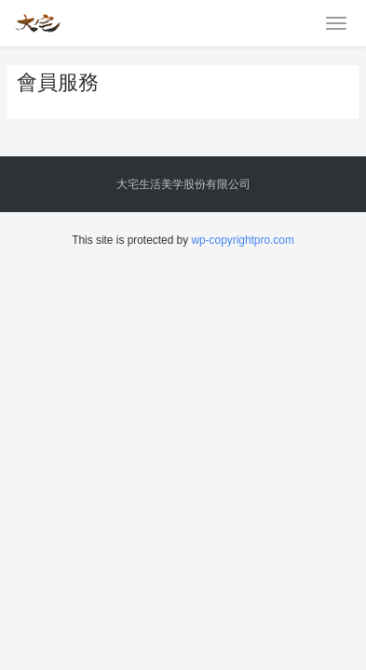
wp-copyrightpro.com (242, 240)
